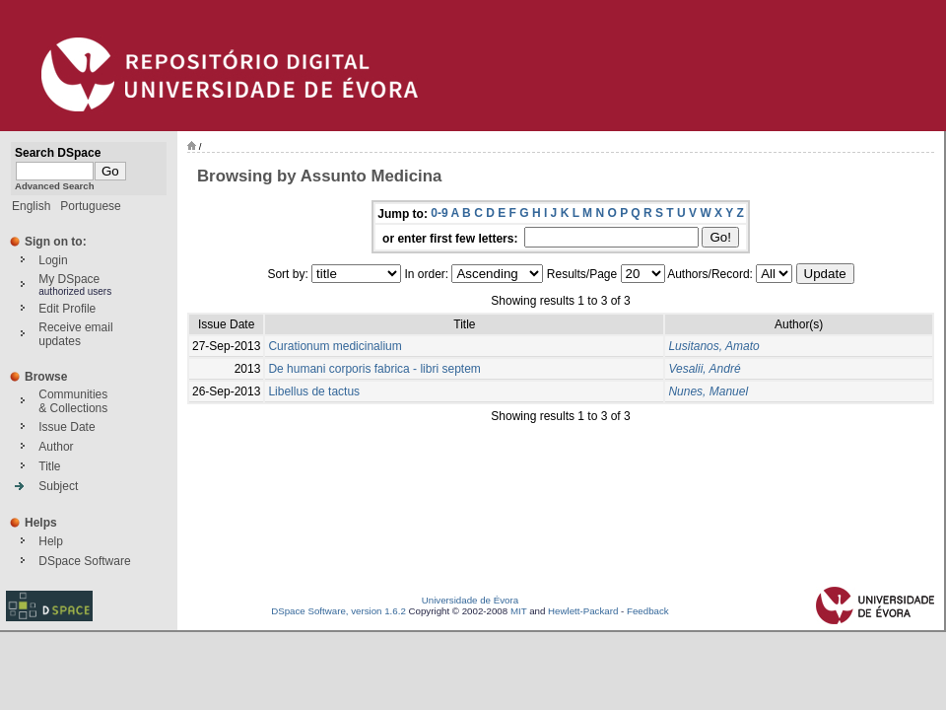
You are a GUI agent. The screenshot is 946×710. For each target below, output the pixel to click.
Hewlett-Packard (583, 610)
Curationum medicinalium (334, 346)
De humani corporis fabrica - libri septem (374, 369)
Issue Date (66, 427)
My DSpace (69, 279)
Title (49, 466)
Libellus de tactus (314, 391)
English (31, 206)
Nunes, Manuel (708, 391)
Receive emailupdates (75, 334)
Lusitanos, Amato (713, 346)
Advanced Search (55, 185)
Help (50, 541)
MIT (518, 610)
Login (52, 260)
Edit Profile (67, 309)
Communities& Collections (72, 401)
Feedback (648, 610)
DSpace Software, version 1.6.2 (338, 610)
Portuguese (90, 206)
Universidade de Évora (470, 600)
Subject (58, 486)
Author (55, 447)
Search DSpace (58, 153)
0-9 (439, 213)
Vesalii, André (704, 369)
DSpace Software (84, 561)
